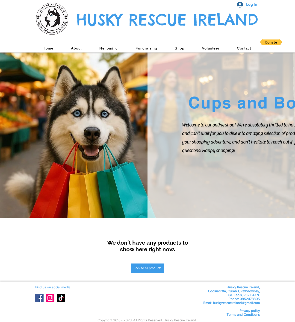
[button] (271, 42)
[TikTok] (61, 298)
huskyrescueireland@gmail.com (236, 303)
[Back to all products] (147, 268)
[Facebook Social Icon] (39, 298)
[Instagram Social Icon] (50, 298)
